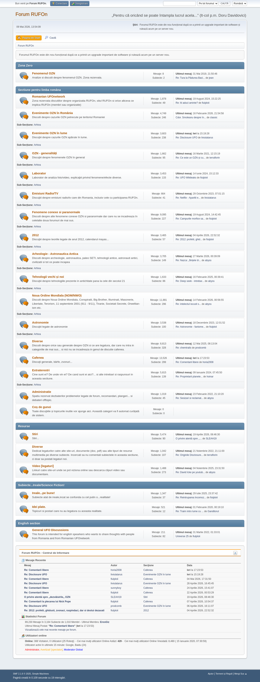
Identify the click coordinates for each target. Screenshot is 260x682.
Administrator (32, 649)
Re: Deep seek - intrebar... (190, 281)
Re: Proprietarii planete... (189, 376)
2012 (35, 235)
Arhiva (37, 124)
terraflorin (214, 157)
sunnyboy (116, 587)
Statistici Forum (34, 616)
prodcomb (200, 347)
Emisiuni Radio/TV (45, 193)
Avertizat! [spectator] (51, 649)
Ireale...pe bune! (43, 493)
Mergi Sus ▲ (240, 673)
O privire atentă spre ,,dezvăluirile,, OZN (47, 597)
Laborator (39, 173)
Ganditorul (213, 511)
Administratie (41, 391)
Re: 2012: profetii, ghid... (189, 239)
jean (211, 77)
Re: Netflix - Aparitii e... (188, 197)
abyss (208, 260)
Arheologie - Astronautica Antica (55, 253)
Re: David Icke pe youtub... (190, 472)
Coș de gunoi (41, 407)
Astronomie (40, 322)
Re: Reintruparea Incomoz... (191, 497)
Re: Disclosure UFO (186, 137)
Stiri (35, 434)
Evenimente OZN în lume (49, 133)
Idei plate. (39, 506)
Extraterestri (41, 370)
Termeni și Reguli (224, 673)
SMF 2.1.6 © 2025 (22, 673)
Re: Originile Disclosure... (189, 455)
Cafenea (38, 357)
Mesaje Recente (34, 560)
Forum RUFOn (31, 14)
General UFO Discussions (50, 530)
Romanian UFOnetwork (48, 96)
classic (213, 117)
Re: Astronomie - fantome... (190, 326)
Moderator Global (73, 649)
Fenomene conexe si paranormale (56, 212)
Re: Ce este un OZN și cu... (191, 157)
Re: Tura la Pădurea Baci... (190, 77)
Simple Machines (40, 673)
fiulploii (205, 102)
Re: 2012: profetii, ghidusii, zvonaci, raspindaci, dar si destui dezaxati (64, 610)
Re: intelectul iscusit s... (188, 304)
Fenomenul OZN (43, 73)
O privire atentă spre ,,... (189, 438)
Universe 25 (182, 536)
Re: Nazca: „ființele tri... (188, 260)
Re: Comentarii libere (187, 362)
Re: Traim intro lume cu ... (190, 511)
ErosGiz (104, 622)
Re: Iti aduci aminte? (187, 102)
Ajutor (210, 673)
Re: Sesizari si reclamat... (189, 398)
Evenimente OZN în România (52, 113)
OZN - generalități (44, 153)
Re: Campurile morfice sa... (190, 218)
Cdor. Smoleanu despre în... (191, 117)
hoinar (210, 376)
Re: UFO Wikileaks (186, 177)
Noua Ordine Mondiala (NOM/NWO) (56, 295)
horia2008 (208, 362)
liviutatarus (207, 137)
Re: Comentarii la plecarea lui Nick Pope (47, 601)
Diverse (37, 341)
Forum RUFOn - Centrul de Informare (45, 552)
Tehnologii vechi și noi (48, 276)
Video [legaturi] (43, 466)
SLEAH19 (211, 438)
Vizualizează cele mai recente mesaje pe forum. (51, 629)
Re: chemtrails (183, 347)
